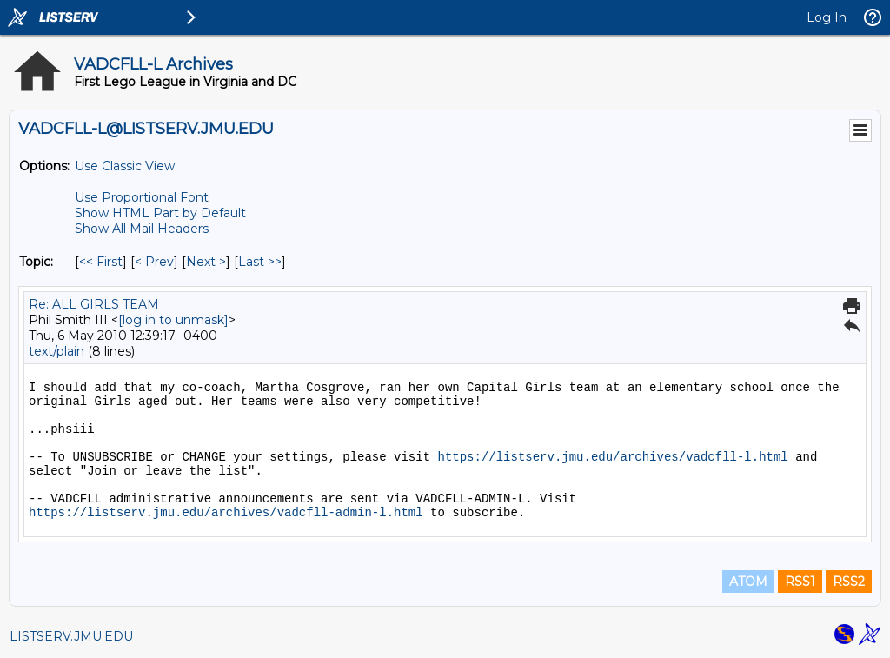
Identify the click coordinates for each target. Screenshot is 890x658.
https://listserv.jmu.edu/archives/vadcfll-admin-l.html (226, 513)
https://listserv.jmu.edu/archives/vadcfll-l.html (612, 457)
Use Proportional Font (142, 197)
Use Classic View (125, 166)
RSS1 (800, 581)
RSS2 (849, 581)
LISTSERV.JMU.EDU (71, 636)
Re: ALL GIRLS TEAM (94, 304)
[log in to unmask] (173, 320)
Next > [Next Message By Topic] (206, 261)
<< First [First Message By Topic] (101, 261)
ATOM (748, 581)
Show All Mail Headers (142, 228)
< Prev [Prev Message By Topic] (154, 261)
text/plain (56, 351)
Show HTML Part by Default (160, 213)
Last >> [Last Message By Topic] (260, 261)
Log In (827, 17)
